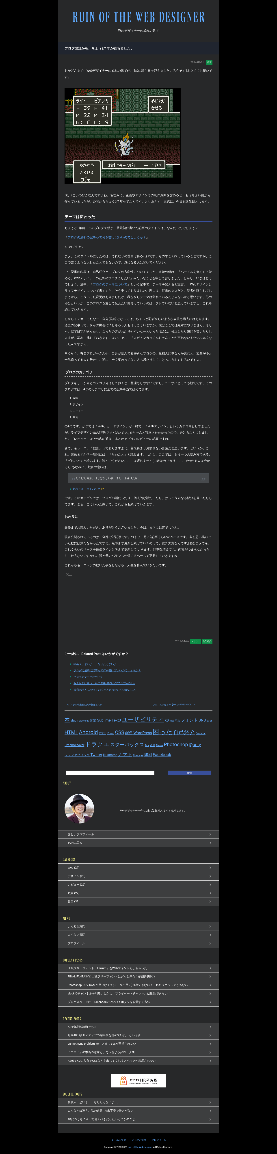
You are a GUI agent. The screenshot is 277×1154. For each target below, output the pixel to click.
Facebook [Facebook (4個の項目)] (162, 754)
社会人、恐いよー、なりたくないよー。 (97, 664)
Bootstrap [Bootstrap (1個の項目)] (201, 733)
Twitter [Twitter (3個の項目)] (96, 754)
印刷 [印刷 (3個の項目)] (148, 754)
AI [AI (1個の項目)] (142, 755)
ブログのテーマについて (110, 284)
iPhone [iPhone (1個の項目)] (110, 733)
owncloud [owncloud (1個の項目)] (84, 720)
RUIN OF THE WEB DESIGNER (138, 17)
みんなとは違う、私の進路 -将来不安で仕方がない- (103, 683)
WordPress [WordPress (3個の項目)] (142, 732)
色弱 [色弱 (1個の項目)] (152, 745)
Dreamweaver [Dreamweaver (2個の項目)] (74, 745)
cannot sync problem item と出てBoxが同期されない (102, 1043)
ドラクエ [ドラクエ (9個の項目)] (97, 744)
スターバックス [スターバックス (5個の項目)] (127, 744)
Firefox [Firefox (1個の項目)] (159, 745)
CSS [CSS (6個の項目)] (119, 732)
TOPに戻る (75, 842)
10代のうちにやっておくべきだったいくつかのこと (104, 689)
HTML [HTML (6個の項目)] (71, 732)
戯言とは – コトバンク (86, 489)
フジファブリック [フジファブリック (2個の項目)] (77, 755)
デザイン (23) (76, 876)
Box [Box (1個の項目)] (147, 745)
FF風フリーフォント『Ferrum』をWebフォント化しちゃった (107, 968)
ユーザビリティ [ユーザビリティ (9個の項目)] (143, 719)
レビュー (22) (76, 884)
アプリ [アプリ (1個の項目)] (102, 733)
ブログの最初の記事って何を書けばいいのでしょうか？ (107, 237)
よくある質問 (76, 926)
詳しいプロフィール (81, 834)
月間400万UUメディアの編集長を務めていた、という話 (104, 1035)
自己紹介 (207, 641)
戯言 (209, 62)
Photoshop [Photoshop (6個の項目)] (176, 744)
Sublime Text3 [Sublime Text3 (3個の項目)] (109, 720)
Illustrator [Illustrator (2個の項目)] (110, 755)
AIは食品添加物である (82, 1027)
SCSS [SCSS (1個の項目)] (209, 720)
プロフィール (76, 943)
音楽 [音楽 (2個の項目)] (93, 720)
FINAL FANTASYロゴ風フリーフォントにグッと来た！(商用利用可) (111, 976)
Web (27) (73, 867)
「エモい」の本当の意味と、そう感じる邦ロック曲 (101, 1052)
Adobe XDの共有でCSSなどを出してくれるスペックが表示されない (112, 1060)
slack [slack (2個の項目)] (74, 720)
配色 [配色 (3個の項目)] (129, 732)
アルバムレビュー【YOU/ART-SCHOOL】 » (174, 704)
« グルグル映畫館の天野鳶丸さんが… (85, 704)
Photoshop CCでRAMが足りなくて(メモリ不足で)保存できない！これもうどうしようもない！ (129, 985)
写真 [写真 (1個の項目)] (177, 720)
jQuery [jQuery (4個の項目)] (195, 744)
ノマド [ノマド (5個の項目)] (124, 754)
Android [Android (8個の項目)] (88, 732)
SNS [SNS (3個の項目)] (202, 720)
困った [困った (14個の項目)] (163, 732)
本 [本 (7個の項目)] (67, 720)
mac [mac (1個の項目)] (172, 720)
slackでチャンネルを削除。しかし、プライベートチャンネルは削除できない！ (119, 993)
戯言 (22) (74, 893)
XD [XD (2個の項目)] (167, 720)
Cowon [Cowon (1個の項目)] (137, 755)
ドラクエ (195, 641)
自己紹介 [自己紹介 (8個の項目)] (184, 732)
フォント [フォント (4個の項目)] (189, 720)
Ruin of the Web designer (140, 1147)
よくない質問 (76, 934)
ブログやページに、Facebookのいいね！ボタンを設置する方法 (109, 1002)
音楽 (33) (74, 901)
